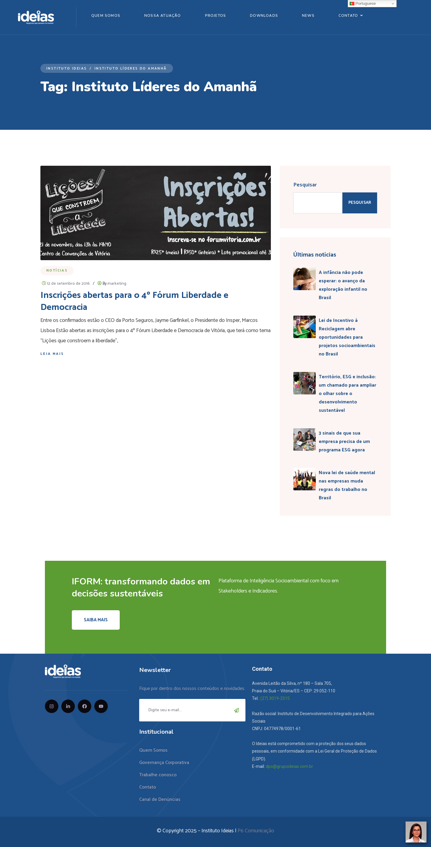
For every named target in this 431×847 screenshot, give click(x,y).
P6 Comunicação (256, 830)
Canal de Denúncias (159, 799)
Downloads (264, 15)
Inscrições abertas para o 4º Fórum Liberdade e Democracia (134, 301)
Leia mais (52, 354)
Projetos (215, 15)
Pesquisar (305, 184)
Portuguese (363, 3)
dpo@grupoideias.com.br (289, 766)
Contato (348, 15)
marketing (116, 283)
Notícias (57, 270)
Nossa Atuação (162, 15)
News (308, 15)
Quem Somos (105, 15)
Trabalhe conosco (158, 775)
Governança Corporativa (164, 763)
